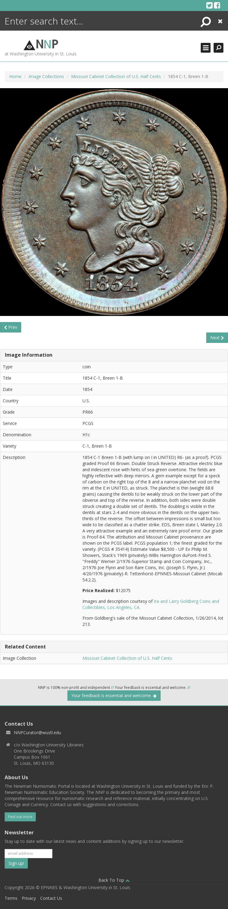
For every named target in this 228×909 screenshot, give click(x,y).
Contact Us (51, 898)
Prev (10, 327)
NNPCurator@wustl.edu (37, 732)
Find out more (20, 816)
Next (217, 337)
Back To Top (114, 880)
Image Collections (46, 76)
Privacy (29, 898)
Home (15, 76)
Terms (11, 898)
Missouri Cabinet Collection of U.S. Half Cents (116, 76)
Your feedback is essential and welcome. (114, 695)
